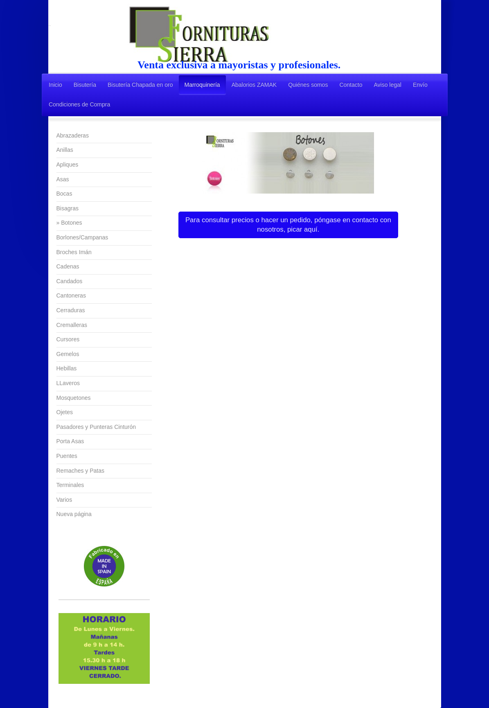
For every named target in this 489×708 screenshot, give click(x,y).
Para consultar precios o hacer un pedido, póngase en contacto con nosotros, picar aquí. (288, 225)
